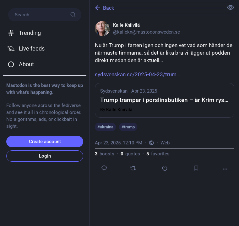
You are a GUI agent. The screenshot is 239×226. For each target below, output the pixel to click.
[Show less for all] (230, 7)
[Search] (44, 14)
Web (165, 143)
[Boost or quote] (133, 168)
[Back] (156, 8)
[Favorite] (164, 168)
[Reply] (104, 168)
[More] (225, 169)
